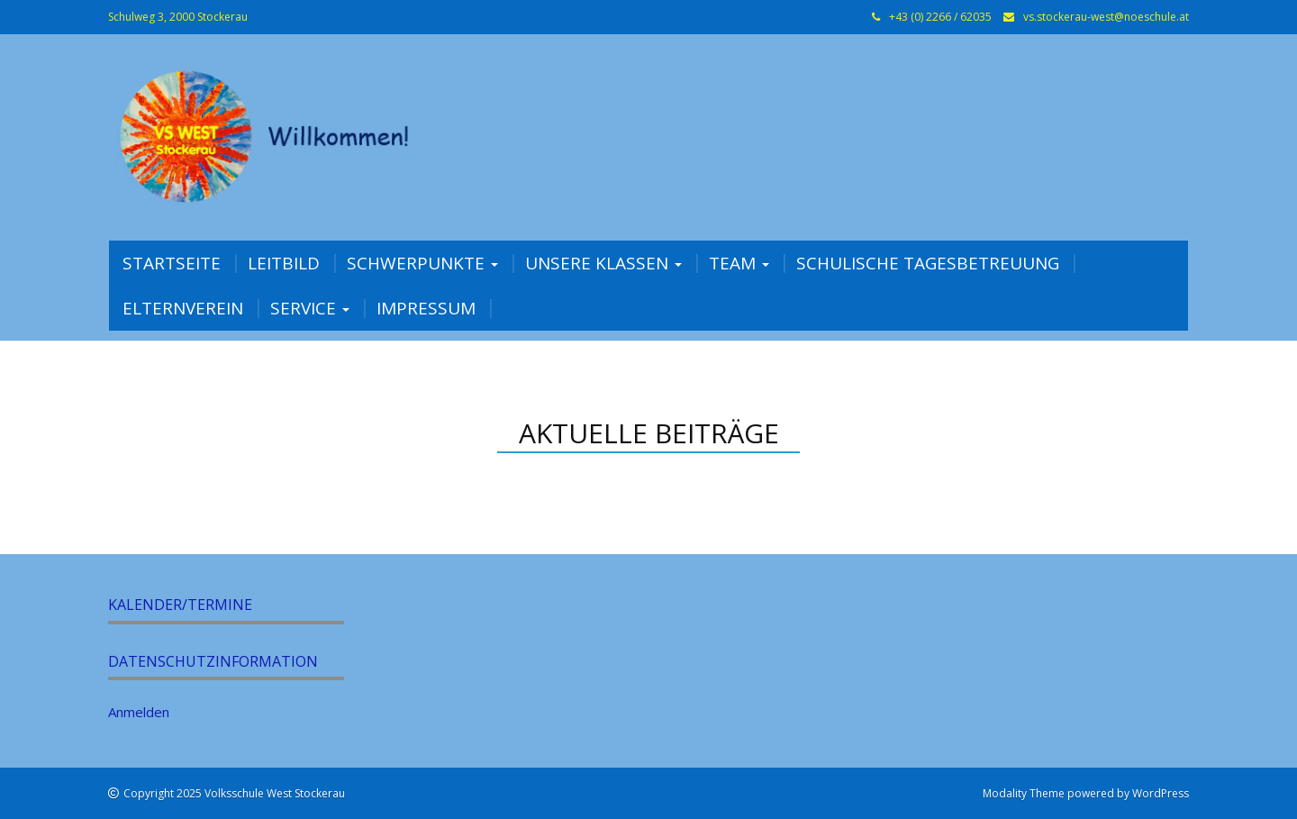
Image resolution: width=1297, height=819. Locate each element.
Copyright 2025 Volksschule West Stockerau (234, 793)
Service (309, 308)
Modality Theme (1024, 793)
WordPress (1160, 793)
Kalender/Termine (180, 604)
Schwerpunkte (422, 263)
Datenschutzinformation (213, 661)
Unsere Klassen (603, 263)
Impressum (426, 308)
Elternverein (182, 308)
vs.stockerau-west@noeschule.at (1106, 16)
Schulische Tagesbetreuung (927, 263)
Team (739, 263)
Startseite (171, 263)
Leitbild (284, 263)
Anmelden (138, 712)
